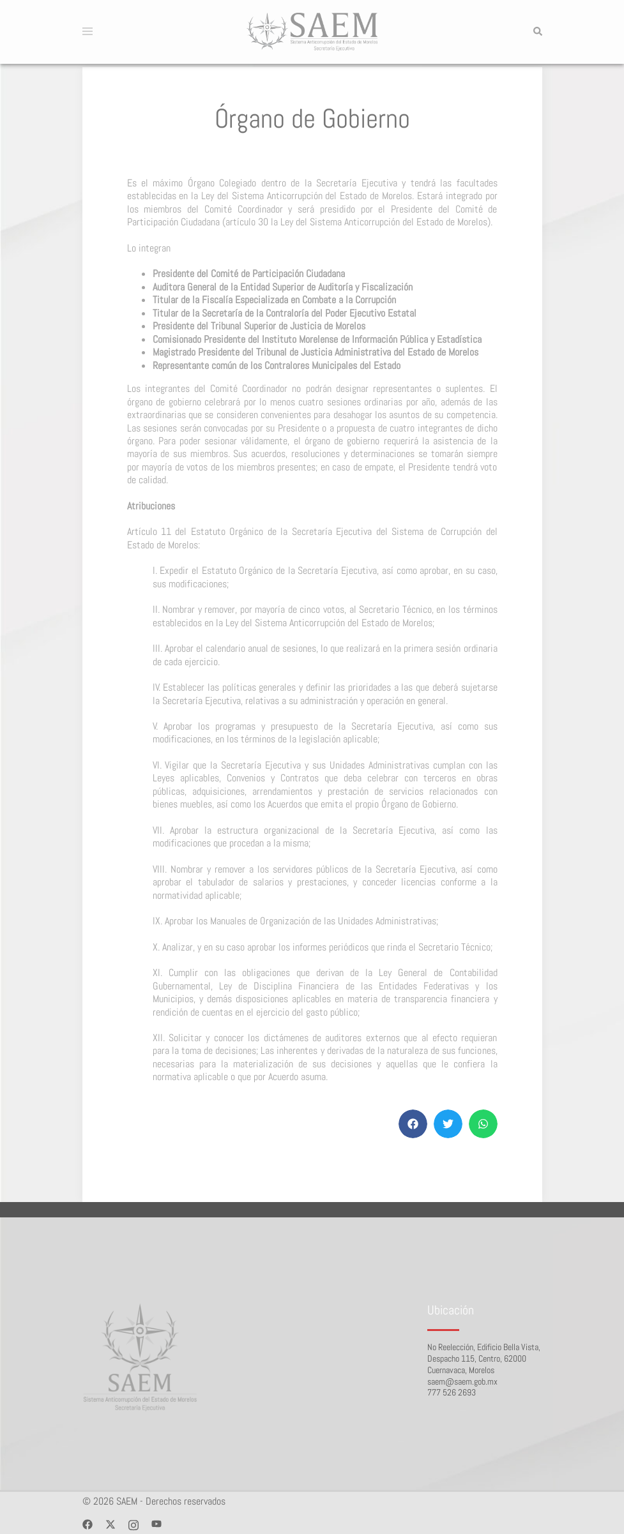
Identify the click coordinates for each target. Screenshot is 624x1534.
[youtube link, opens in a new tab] (156, 1523)
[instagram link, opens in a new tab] (133, 1523)
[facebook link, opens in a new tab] (87, 1523)
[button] (537, 32)
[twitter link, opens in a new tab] (110, 1523)
